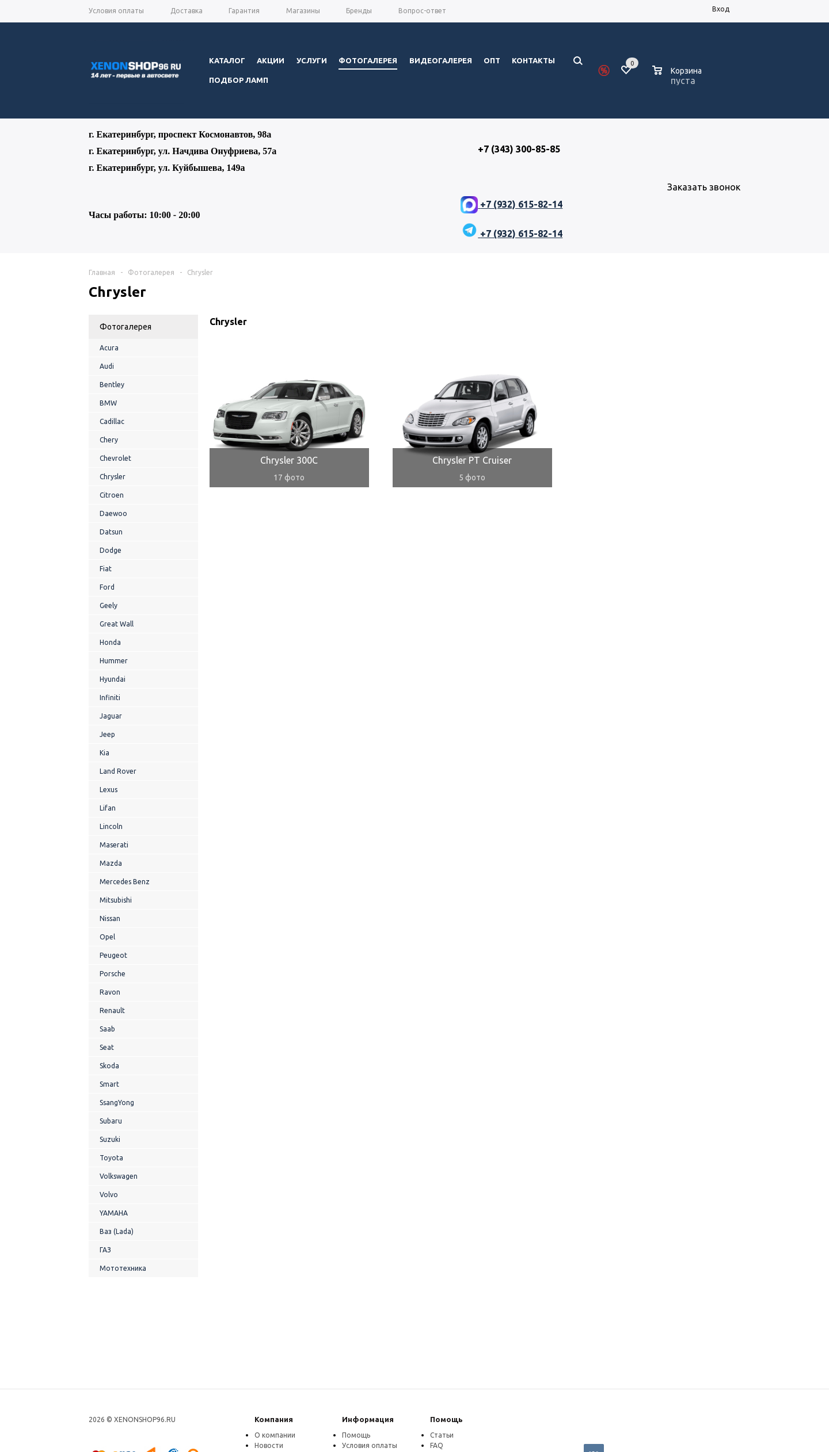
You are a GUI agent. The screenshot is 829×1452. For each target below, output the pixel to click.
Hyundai (113, 679)
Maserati (114, 845)
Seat (107, 1047)
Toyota (111, 1157)
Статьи (442, 1435)
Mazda (111, 863)
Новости (268, 1445)
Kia (104, 752)
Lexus (108, 789)
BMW (108, 403)
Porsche (113, 973)
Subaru (111, 1121)
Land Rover (118, 771)
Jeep (107, 734)
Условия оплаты (369, 1445)
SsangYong (117, 1102)
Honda (110, 642)
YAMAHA (114, 1213)
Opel (107, 937)
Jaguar (111, 716)
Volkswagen (119, 1176)
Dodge (110, 550)
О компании (274, 1435)
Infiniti (110, 697)
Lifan (108, 808)
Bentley (112, 384)
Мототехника (123, 1268)
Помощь (446, 1419)
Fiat (106, 568)
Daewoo (113, 513)
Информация (368, 1419)
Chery (109, 440)
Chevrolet (115, 458)
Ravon (110, 992)
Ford (107, 587)
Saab (107, 1029)
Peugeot (113, 955)
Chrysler (113, 476)
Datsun (111, 532)
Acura (109, 347)
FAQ (436, 1445)
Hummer (114, 660)
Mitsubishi (116, 900)
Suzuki (110, 1139)
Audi (107, 366)
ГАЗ (105, 1250)
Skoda (109, 1065)
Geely (108, 605)
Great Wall (117, 624)
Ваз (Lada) (117, 1231)
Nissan (110, 918)
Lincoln (111, 826)
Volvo (109, 1194)
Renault (112, 1010)
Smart (109, 1084)
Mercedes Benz (125, 881)
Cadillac (112, 421)
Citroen (112, 495)
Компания (273, 1419)
